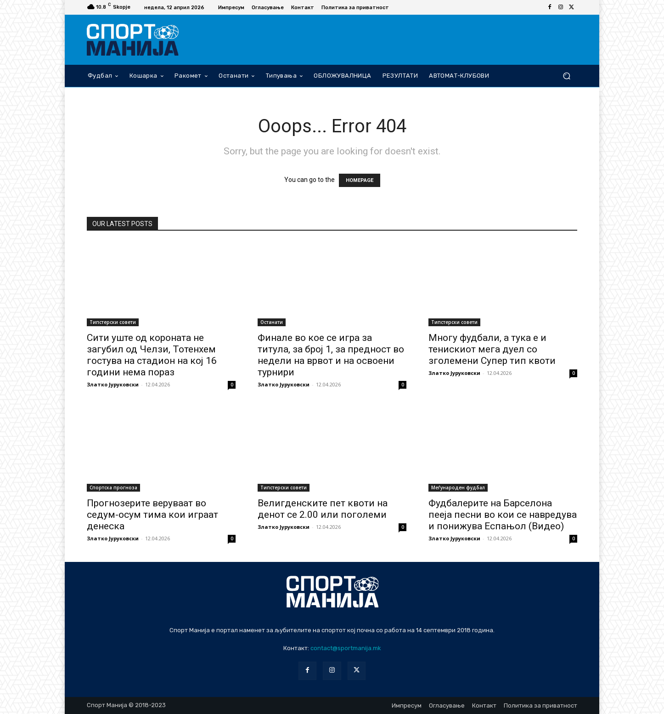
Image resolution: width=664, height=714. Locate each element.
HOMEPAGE (359, 180)
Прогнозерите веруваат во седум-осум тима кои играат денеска (152, 515)
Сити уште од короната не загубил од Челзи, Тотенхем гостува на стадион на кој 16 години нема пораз (152, 355)
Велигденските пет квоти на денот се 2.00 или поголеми (323, 509)
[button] (566, 75)
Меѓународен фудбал (458, 487)
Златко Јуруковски (113, 384)
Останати (271, 322)
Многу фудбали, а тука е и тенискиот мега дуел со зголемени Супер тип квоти (492, 349)
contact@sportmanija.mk (345, 648)
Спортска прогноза (113, 487)
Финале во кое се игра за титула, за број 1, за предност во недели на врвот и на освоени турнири (331, 355)
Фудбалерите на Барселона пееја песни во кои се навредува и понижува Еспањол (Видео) (502, 515)
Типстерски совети (113, 322)
